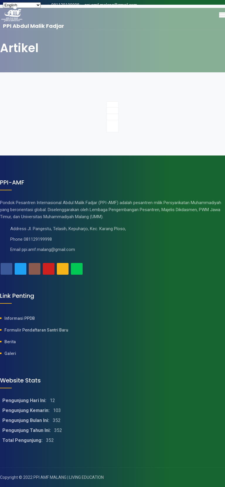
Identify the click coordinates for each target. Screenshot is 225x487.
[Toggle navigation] (222, 15)
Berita (10, 341)
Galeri (10, 353)
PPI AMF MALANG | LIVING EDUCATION (68, 477)
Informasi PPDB (19, 318)
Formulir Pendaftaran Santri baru (36, 330)
